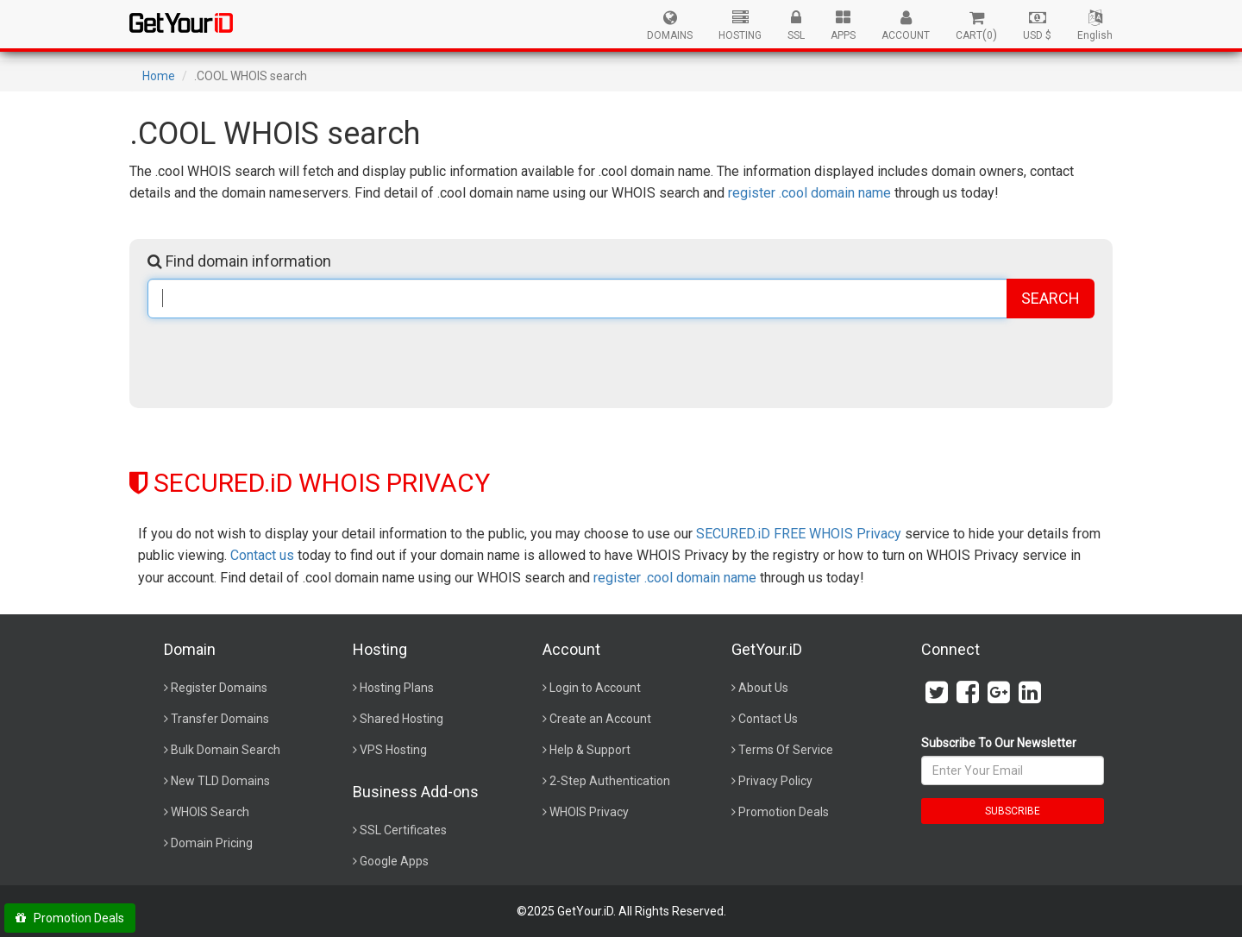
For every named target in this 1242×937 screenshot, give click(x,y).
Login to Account (595, 688)
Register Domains (219, 688)
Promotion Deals (783, 812)
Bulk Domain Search (225, 750)
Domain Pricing (212, 843)
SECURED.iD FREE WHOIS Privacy (798, 533)
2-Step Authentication (609, 781)
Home (158, 76)
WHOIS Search (210, 812)
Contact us (262, 555)
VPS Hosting (393, 750)
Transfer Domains (220, 719)
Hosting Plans (397, 688)
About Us (763, 688)
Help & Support (589, 750)
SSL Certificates (403, 830)
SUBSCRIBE (1012, 811)
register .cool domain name (809, 193)
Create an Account (600, 719)
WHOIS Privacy (589, 812)
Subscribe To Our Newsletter (998, 743)
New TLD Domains (220, 781)
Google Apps (394, 861)
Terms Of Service (785, 750)
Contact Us (768, 719)
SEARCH (1050, 298)
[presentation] (278, 360)
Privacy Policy (775, 781)
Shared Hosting (401, 719)
